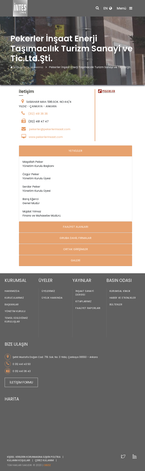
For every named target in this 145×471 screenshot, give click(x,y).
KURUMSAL (15, 280)
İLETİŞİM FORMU (21, 382)
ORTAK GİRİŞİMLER (75, 249)
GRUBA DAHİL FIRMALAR (75, 238)
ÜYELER (46, 280)
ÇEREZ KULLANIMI (44, 460)
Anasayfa (18, 67)
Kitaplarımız (83, 301)
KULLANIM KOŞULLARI (19, 460)
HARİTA (12, 399)
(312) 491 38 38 (38, 114)
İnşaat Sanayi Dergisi (85, 292)
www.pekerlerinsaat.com (46, 137)
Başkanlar (11, 304)
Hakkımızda (12, 291)
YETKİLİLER (75, 151)
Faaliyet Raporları (88, 308)
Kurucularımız (14, 297)
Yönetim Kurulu (15, 311)
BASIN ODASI (119, 280)
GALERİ (75, 260)
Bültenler (116, 304)
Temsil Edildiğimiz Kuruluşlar (16, 319)
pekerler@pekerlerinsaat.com (49, 129)
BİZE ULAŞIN (16, 344)
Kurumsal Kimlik (120, 291)
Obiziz (47, 465)
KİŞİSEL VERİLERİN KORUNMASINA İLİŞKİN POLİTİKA (34, 457)
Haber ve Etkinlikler (123, 297)
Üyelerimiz (37, 67)
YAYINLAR (81, 280)
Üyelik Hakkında (52, 297)
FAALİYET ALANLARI (75, 227)
